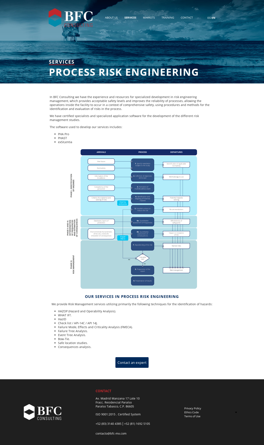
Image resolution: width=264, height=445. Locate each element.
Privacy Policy (192, 408)
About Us (111, 17)
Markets (149, 17)
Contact (187, 17)
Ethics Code (191, 412)
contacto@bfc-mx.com (111, 433)
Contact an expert (132, 362)
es (208, 18)
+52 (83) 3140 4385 (108, 424)
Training (168, 17)
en (213, 18)
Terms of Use (192, 416)
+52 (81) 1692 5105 (137, 424)
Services (130, 17)
